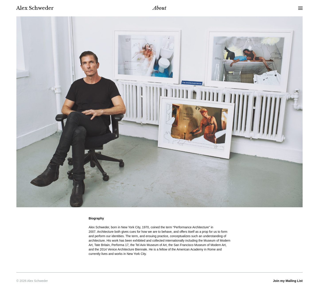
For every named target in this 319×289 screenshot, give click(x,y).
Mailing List (287, 281)
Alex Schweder (35, 8)
